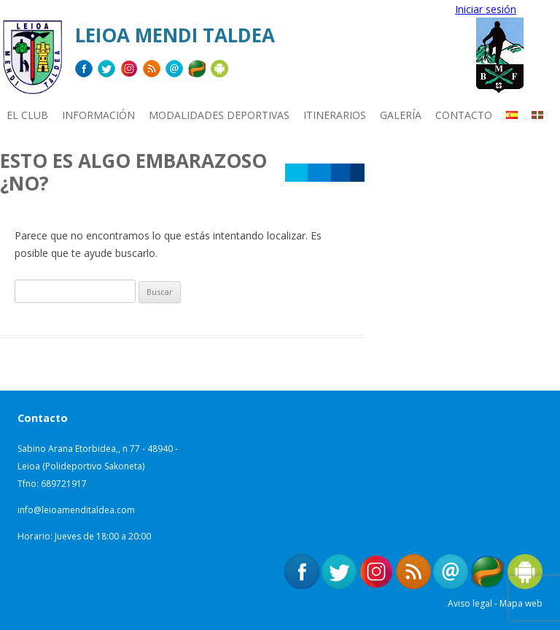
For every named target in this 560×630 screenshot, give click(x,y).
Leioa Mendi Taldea (175, 35)
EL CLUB (27, 115)
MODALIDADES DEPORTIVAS (219, 115)
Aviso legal (470, 603)
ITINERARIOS (334, 115)
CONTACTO (463, 115)
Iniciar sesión (485, 9)
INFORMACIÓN (98, 115)
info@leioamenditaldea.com (76, 510)
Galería (400, 115)
